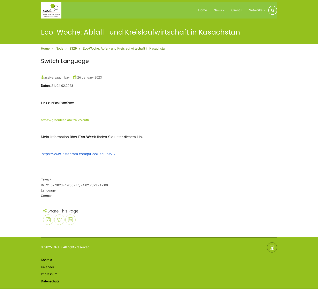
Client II (236, 10)
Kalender (47, 267)
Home (202, 10)
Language (48, 190)
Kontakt (46, 260)
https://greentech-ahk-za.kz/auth (65, 120)
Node (59, 48)
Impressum (49, 274)
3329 (73, 48)
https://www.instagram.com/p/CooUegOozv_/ (78, 154)
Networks (257, 10)
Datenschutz (50, 281)
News (219, 10)
